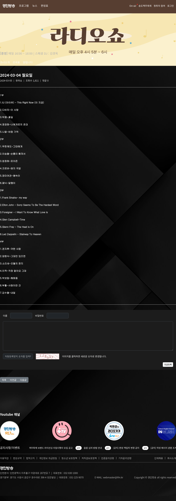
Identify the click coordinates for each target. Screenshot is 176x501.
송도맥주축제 (144, 5)
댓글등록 (168, 364)
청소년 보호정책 (69, 458)
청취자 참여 (159, 5)
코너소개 (5, 62)
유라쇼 (19, 80)
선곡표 (16, 62)
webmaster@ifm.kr (113, 477)
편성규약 (17, 458)
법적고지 (30, 458)
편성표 (44, 5)
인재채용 (158, 458)
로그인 (170, 5)
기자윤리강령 (125, 458)
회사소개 (171, 458)
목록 (4, 380)
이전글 (13, 380)
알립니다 (28, 62)
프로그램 (24, 5)
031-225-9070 (76, 477)
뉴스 (34, 5)
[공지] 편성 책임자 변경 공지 (134, 447)
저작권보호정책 (89, 458)
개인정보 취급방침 (48, 458)
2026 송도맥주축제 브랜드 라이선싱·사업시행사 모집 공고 (53, 447)
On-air (133, 5)
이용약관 (4, 458)
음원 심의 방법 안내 (101, 447)
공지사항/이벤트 (10, 448)
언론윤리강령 (107, 458)
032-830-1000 (71, 473)
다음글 (23, 380)
